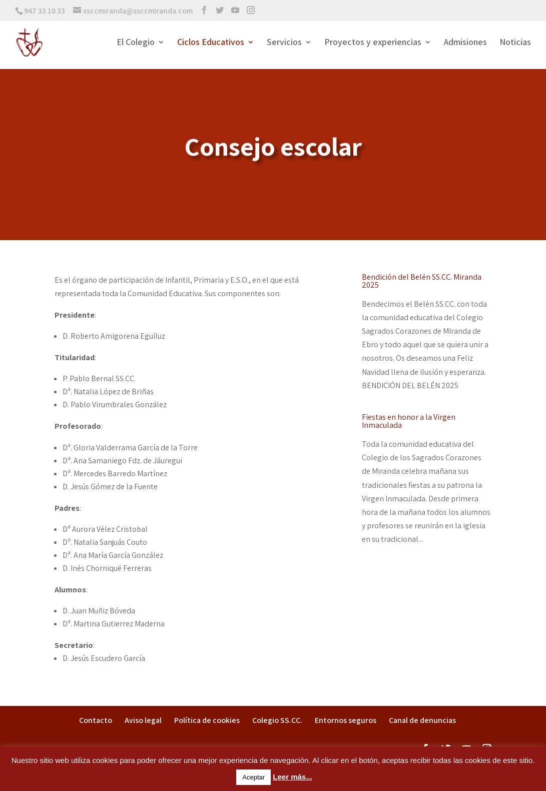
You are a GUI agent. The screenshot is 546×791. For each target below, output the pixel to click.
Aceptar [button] (253, 777)
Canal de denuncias (422, 720)
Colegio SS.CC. (277, 720)
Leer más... (292, 776)
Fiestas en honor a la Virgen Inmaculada (408, 421)
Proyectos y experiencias (372, 43)
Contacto (95, 720)
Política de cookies (207, 720)
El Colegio (136, 43)
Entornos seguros (345, 720)
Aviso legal (143, 720)
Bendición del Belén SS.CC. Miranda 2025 (421, 281)
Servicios (284, 43)
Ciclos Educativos (210, 43)
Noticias (515, 43)
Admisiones (465, 43)
